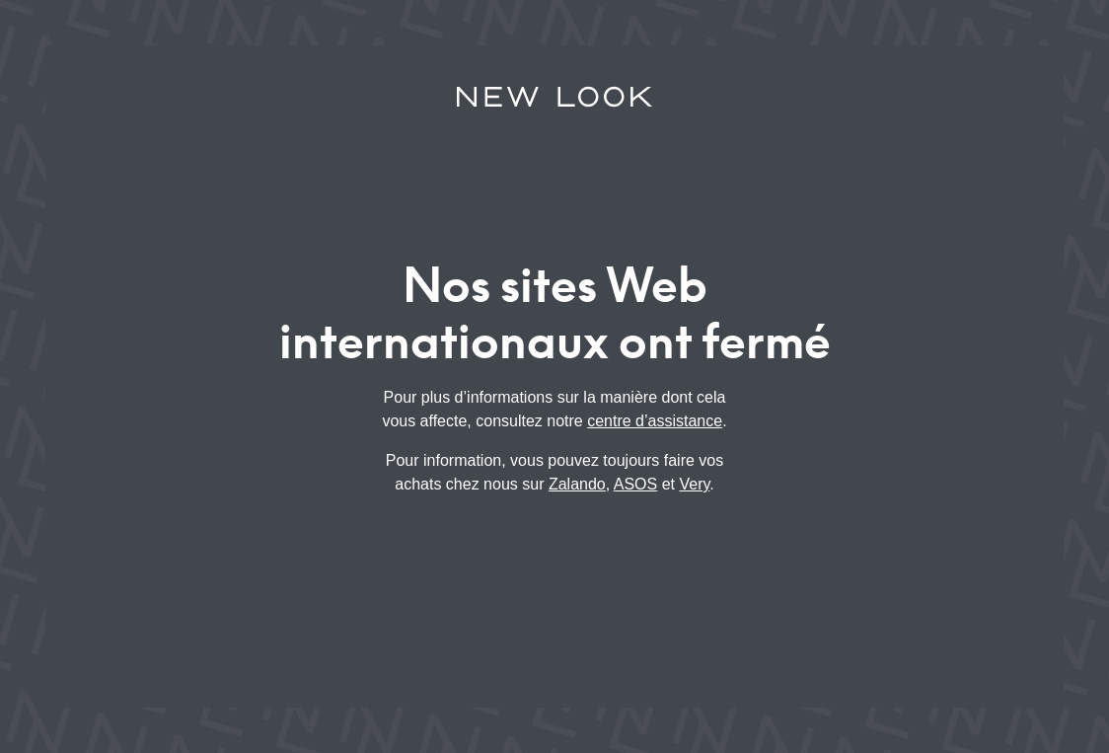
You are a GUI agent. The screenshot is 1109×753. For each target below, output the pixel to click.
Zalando (577, 484)
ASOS (635, 484)
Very (694, 484)
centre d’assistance (654, 421)
